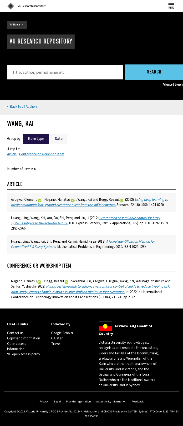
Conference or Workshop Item (41, 154)
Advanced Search (173, 84)
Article (12, 154)
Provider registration (78, 402)
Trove (55, 343)
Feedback (138, 402)
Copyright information (23, 338)
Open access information (16, 346)
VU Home (15, 24)
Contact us (15, 333)
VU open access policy (23, 354)
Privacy (44, 402)
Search (154, 72)
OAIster (57, 338)
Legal (57, 402)
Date (59, 138)
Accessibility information (111, 402)
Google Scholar (62, 333)
